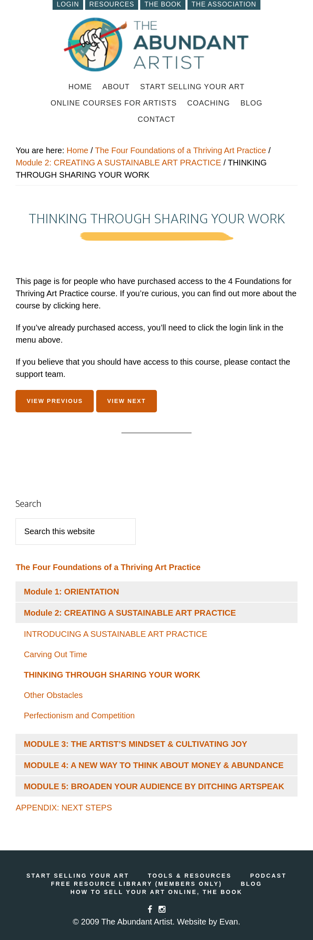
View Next (126, 401)
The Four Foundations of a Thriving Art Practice (180, 150)
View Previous (54, 401)
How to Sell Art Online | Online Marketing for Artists (156, 44)
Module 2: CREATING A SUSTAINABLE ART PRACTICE (118, 162)
